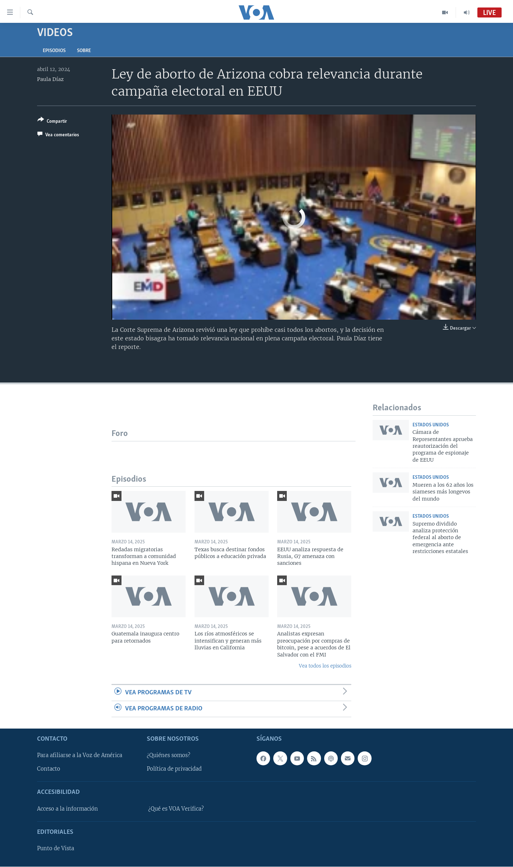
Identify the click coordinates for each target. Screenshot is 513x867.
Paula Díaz (50, 79)
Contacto (48, 769)
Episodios (54, 51)
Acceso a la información (67, 809)
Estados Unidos (431, 425)
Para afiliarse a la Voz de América (79, 755)
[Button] (52, 122)
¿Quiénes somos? (168, 755)
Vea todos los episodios (325, 666)
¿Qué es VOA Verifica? (176, 809)
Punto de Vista (55, 849)
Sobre (84, 51)
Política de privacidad (174, 769)
